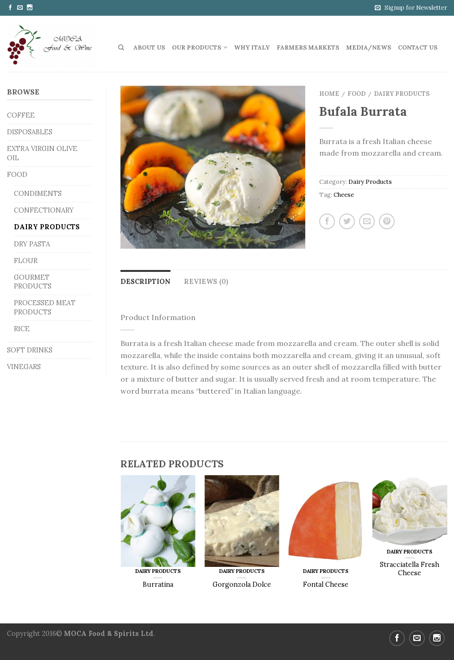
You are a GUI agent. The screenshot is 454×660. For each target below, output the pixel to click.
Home (329, 94)
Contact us (417, 47)
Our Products (196, 47)
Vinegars (24, 367)
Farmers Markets (308, 47)
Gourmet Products (32, 281)
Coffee (21, 115)
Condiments (38, 193)
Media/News (368, 47)
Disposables (29, 132)
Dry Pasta (32, 244)
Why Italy (252, 47)
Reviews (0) (206, 281)
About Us (149, 47)
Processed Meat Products (45, 307)
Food (17, 174)
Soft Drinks (29, 350)
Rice (22, 329)
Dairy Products (47, 227)
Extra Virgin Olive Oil (42, 153)
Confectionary (44, 210)
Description (145, 281)
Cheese (344, 195)
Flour (26, 261)
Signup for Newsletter (416, 8)
